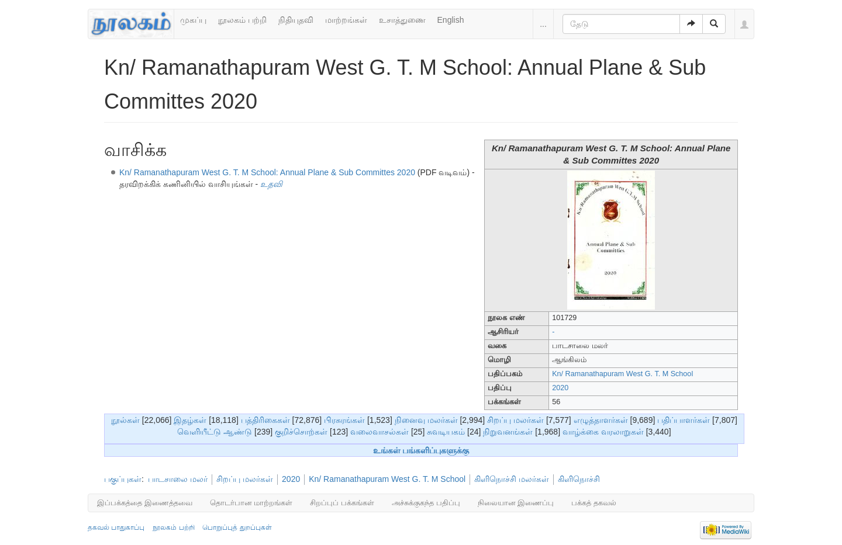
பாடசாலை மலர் (178, 479)
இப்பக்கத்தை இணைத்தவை (144, 502)
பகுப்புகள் (123, 479)
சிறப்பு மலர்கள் (515, 420)
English (450, 20)
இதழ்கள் (190, 420)
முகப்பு (193, 20)
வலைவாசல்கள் (379, 431)
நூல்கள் (125, 420)
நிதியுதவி (295, 20)
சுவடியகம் (446, 431)
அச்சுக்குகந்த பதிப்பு (426, 502)
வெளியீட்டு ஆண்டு (214, 431)
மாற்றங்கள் (346, 20)
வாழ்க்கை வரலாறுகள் (603, 431)
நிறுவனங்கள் (508, 431)
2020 (560, 388)
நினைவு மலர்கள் (426, 420)
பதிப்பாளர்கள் (683, 420)
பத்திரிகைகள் (265, 420)
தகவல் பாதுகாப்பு (116, 527)
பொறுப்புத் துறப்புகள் (236, 527)
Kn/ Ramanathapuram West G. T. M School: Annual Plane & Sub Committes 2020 (267, 172)
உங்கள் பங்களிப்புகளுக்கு (421, 450)
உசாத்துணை (402, 20)
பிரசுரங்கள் (344, 420)
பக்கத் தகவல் (593, 502)
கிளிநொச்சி (579, 479)
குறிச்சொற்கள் (301, 431)
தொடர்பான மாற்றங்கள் (251, 502)
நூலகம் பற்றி (242, 20)
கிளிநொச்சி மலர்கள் (511, 479)
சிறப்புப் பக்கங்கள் (342, 502)
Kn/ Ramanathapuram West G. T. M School (622, 374)
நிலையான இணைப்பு (516, 502)
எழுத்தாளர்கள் (601, 420)
